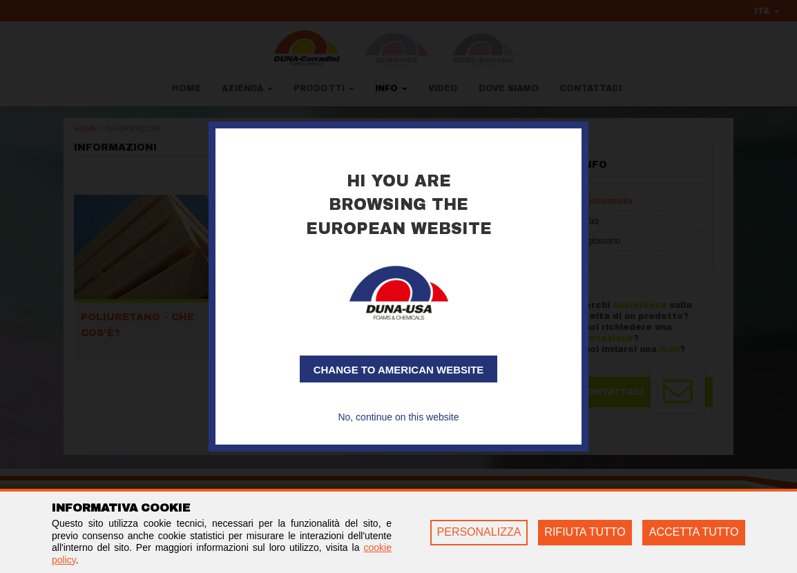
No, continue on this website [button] (398, 417)
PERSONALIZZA (479, 532)
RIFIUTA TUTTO (584, 532)
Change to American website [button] (399, 370)
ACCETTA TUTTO (694, 532)
